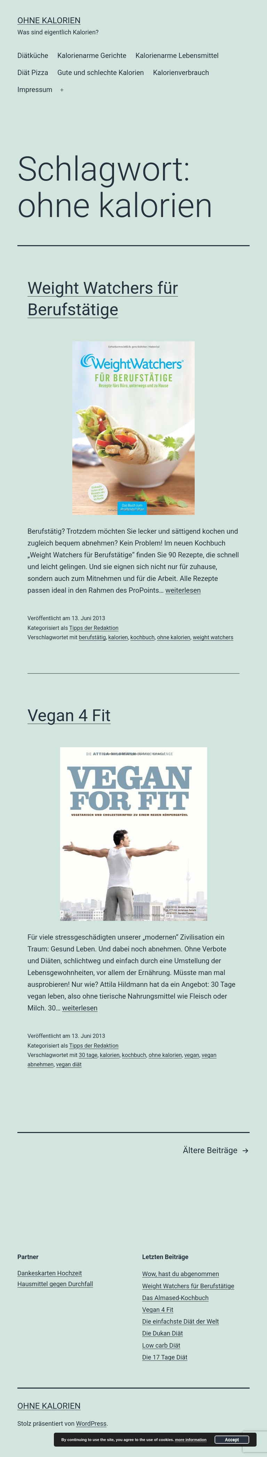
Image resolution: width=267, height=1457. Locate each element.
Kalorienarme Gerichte (91, 55)
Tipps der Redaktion (94, 628)
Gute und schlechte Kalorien (100, 72)
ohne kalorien (174, 637)
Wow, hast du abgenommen (180, 1273)
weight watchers (213, 637)
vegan (191, 1055)
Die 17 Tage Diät (164, 1357)
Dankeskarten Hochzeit (49, 1273)
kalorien (118, 637)
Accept (232, 1439)
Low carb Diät (161, 1345)
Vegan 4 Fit (69, 715)
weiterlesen (183, 590)
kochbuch (142, 637)
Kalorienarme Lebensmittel (177, 55)
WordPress (91, 1423)
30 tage (88, 1055)
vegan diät (68, 1064)
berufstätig (92, 637)
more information (190, 1440)
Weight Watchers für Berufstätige (188, 1286)
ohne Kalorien (49, 20)
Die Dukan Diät (162, 1333)
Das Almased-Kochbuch (175, 1297)
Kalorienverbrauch (181, 72)
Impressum (34, 89)
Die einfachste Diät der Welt (180, 1321)
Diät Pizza (32, 72)
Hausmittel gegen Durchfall (55, 1284)
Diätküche (32, 55)
